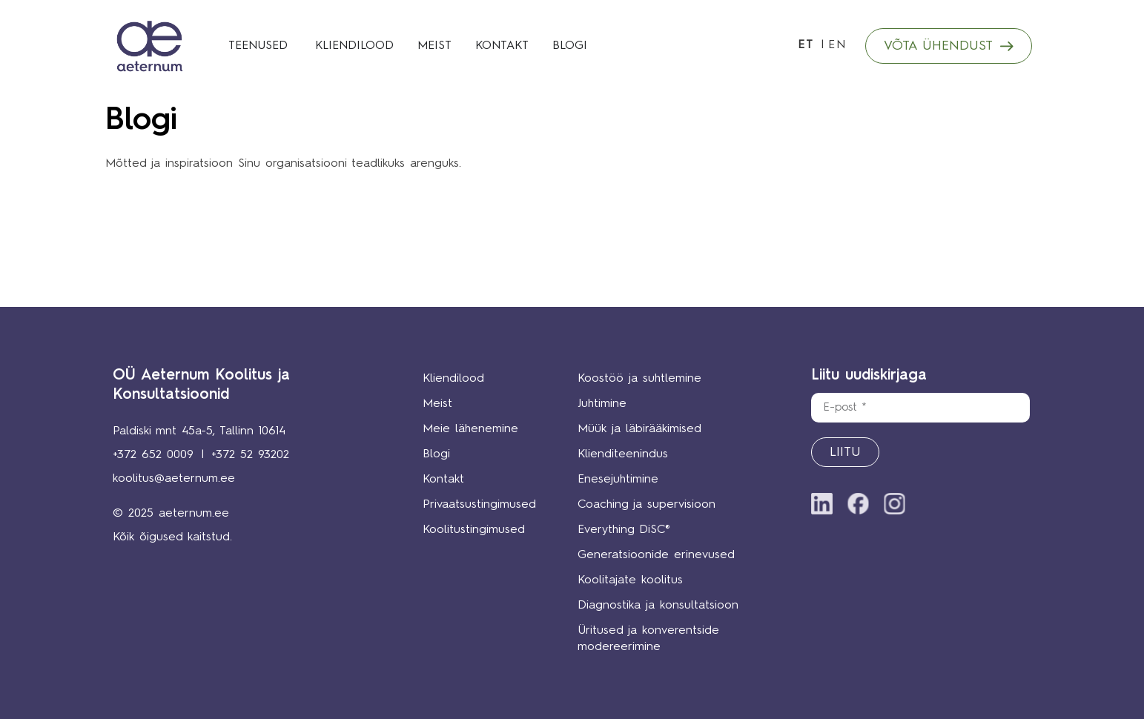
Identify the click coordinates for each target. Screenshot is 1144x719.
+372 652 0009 (153, 455)
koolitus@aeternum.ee (174, 479)
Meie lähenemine (470, 429)
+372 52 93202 (250, 455)
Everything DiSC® (624, 530)
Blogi (436, 454)
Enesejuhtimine (618, 480)
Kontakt (443, 480)
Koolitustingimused (474, 530)
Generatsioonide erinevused (656, 555)
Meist (437, 404)
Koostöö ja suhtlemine (639, 379)
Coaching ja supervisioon (646, 505)
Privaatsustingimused (478, 505)
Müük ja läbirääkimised (639, 429)
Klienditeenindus (623, 454)
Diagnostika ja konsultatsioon (658, 606)
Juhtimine (602, 404)
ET (806, 45)
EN (837, 45)
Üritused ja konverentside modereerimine (648, 639)
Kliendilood (453, 379)
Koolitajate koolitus (630, 580)
